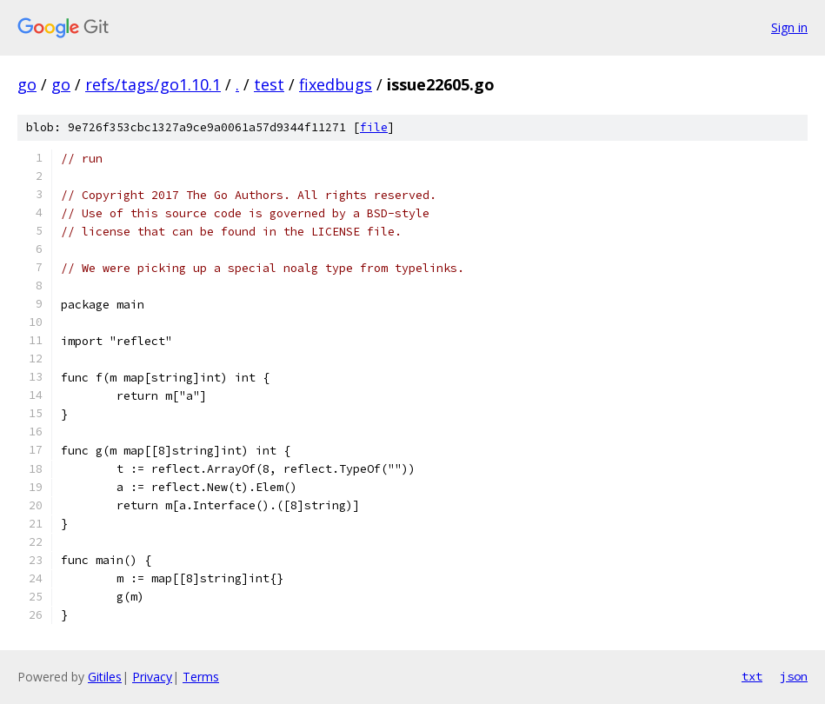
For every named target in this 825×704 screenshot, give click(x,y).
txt (752, 676)
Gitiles (105, 676)
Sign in (789, 27)
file (374, 127)
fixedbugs (335, 84)
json (794, 676)
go (27, 84)
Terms (201, 676)
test (269, 84)
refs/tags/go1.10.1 (153, 84)
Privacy (152, 676)
